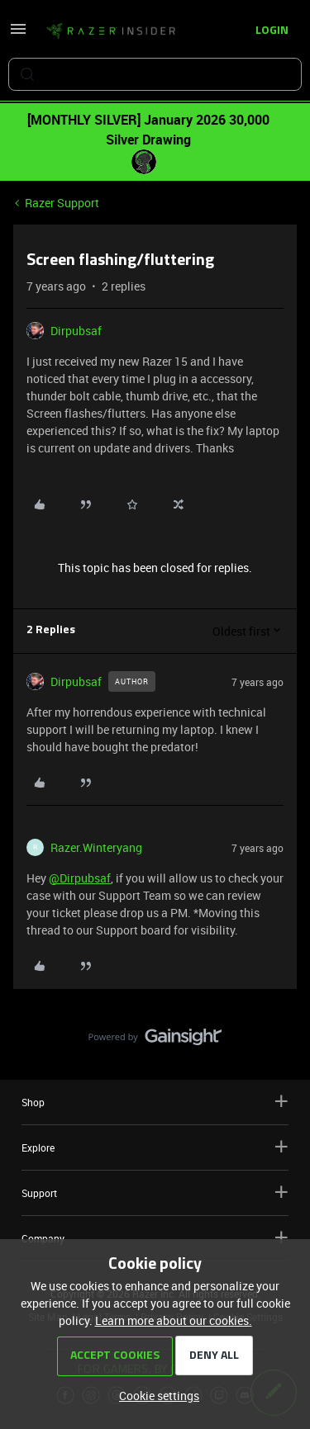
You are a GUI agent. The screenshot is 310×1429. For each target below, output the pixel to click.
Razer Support (62, 203)
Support (155, 1192)
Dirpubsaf (76, 330)
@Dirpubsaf (80, 878)
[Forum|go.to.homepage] (110, 31)
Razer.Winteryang (96, 847)
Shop (155, 1102)
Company (155, 1238)
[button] (18, 34)
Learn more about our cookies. (173, 1320)
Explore (155, 1147)
